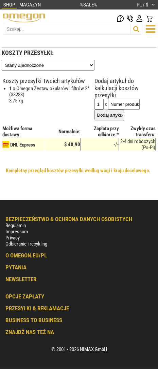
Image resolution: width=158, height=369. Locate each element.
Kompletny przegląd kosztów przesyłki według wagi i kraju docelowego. (78, 171)
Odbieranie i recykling (26, 244)
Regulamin (15, 225)
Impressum (16, 232)
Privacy (12, 238)
